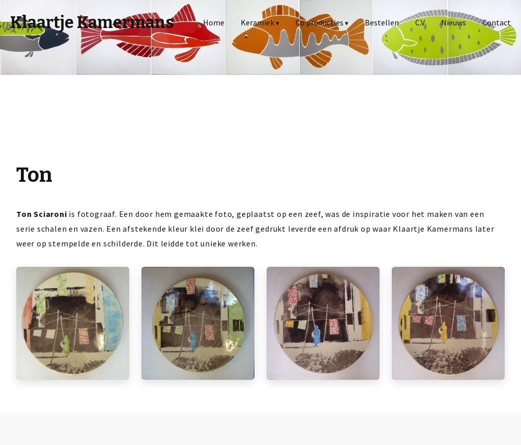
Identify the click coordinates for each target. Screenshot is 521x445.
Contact (496, 22)
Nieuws (453, 22)
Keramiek (257, 22)
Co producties (319, 22)
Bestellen (382, 22)
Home (213, 22)
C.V (420, 22)
